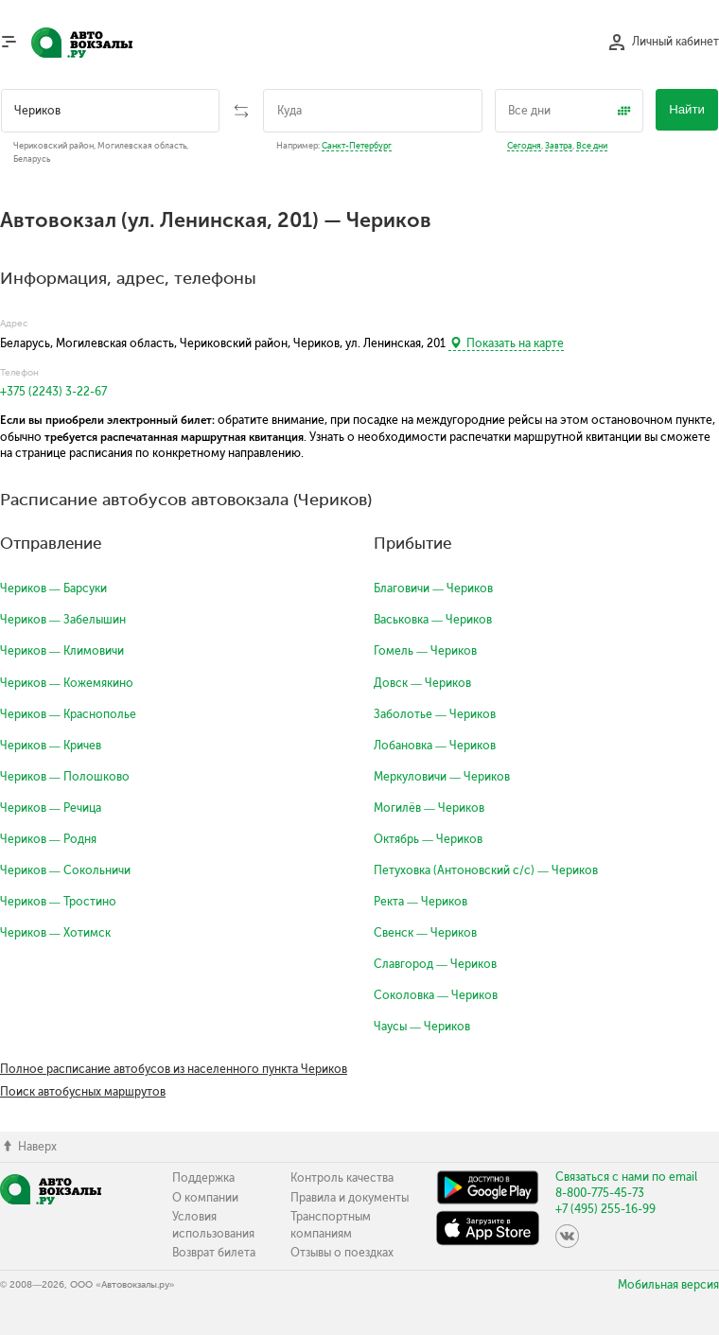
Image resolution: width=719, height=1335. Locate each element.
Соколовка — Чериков (436, 995)
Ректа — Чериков (420, 901)
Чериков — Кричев (50, 745)
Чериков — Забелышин (63, 619)
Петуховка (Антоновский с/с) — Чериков (486, 870)
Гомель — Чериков (425, 651)
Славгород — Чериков (435, 964)
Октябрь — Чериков (428, 839)
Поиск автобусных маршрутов (83, 1091)
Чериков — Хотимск (55, 933)
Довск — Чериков (422, 683)
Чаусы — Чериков (422, 1026)
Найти (687, 109)
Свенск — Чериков (425, 933)
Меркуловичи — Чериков (442, 776)
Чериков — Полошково (65, 776)
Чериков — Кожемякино (66, 683)
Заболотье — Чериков (435, 714)
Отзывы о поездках (342, 1252)
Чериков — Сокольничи (65, 870)
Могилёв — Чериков (429, 808)
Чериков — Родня (48, 839)
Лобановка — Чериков (435, 745)
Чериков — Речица (50, 808)
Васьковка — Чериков (433, 619)
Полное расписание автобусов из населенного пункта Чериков (173, 1069)
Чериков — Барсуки (53, 588)
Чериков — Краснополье (68, 714)
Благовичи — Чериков (433, 588)
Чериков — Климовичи (62, 651)
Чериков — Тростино (58, 901)
